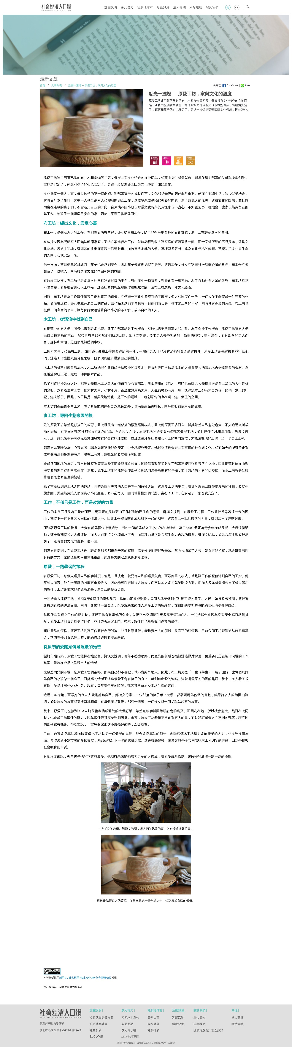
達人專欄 (179, 7)
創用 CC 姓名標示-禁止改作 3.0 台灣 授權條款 (85, 977)
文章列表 (56, 85)
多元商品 (127, 1024)
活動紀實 (178, 1024)
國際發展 (153, 1024)
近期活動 (178, 1017)
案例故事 (153, 1017)
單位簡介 (199, 1017)
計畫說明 (110, 7)
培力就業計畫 (98, 1024)
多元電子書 (128, 1030)
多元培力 (127, 7)
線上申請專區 (130, 1036)
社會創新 (95, 1030)
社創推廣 (153, 1030)
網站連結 (196, 7)
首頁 (42, 85)
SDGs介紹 (96, 1036)
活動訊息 (163, 7)
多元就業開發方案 (101, 1017)
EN (236, 7)
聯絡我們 (199, 1024)
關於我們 (212, 7)
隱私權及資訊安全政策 (208, 1030)
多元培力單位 (130, 1017)
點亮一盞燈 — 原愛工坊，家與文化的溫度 (92, 85)
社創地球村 (145, 7)
